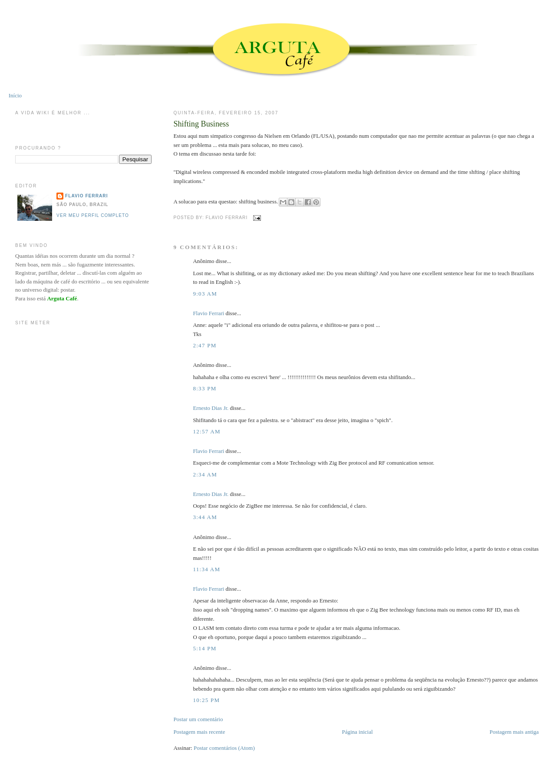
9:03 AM (205, 293)
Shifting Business (201, 124)
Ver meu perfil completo (92, 215)
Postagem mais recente (199, 732)
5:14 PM (204, 648)
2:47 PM (204, 345)
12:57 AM (207, 431)
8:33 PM (204, 388)
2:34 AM (205, 474)
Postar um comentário (198, 719)
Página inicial (357, 732)
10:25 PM (206, 700)
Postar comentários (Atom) (224, 748)
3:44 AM (205, 517)
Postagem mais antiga (514, 732)
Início (15, 95)
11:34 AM (206, 569)
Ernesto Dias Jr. (210, 408)
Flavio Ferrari (208, 313)
